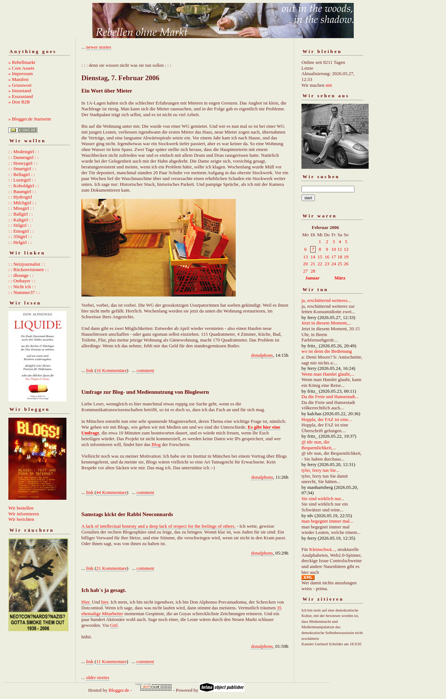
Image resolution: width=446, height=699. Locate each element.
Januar (312, 278)
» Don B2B (19, 102)
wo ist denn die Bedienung (326, 351)
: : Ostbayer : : (21, 280)
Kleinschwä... (322, 549)
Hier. (86, 602)
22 (319, 263)
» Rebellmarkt (21, 62)
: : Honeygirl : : (22, 163)
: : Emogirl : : (21, 231)
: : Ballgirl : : (20, 214)
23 (327, 263)
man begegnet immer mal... (327, 521)
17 (333, 256)
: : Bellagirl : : (21, 174)
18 (339, 256)
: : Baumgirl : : (22, 191)
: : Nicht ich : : (22, 286)
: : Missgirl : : (21, 208)
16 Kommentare (111, 370)
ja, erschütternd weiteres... (326, 300)
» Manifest (18, 79)
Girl (114, 625)
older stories (97, 677)
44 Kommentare (111, 492)
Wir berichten (21, 519)
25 (339, 263)
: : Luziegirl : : (22, 180)
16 (327, 256)
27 (305, 271)
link (89, 370)
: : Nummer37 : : (24, 292)
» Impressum (20, 73)
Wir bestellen (20, 508)
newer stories (98, 47)
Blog (156, 444)
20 (305, 263)
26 (346, 263)
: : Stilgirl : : (20, 225)
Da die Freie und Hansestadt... (329, 396)
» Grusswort (20, 85)
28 (313, 271)
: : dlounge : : (20, 275)
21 (313, 263)
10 (333, 249)
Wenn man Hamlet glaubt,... (327, 374)
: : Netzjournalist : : (26, 264)
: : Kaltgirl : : (20, 219)
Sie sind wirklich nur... (322, 498)
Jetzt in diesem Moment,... (326, 323)
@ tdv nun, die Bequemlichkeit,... (318, 444)
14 (313, 256)
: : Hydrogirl (20, 197)
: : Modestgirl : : (23, 151)
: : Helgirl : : (20, 242)
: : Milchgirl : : (22, 202)
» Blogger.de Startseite (29, 119)
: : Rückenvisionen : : (28, 269)
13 (305, 256)
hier (105, 602)
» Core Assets (21, 68)
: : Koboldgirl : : (23, 185)
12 (346, 249)
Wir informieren (23, 513)
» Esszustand (20, 96)
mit (329, 85)
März (339, 278)
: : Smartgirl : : (22, 168)
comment (145, 370)
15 (319, 256)
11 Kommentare (111, 661)
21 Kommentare (111, 568)
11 (339, 249)
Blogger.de (119, 690)
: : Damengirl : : (23, 157)
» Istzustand (19, 90)
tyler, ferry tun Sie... (320, 470)
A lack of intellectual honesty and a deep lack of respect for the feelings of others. (158, 526)
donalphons (262, 355)
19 (346, 256)
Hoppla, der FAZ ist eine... (326, 419)
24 (333, 263)
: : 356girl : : (20, 236)
